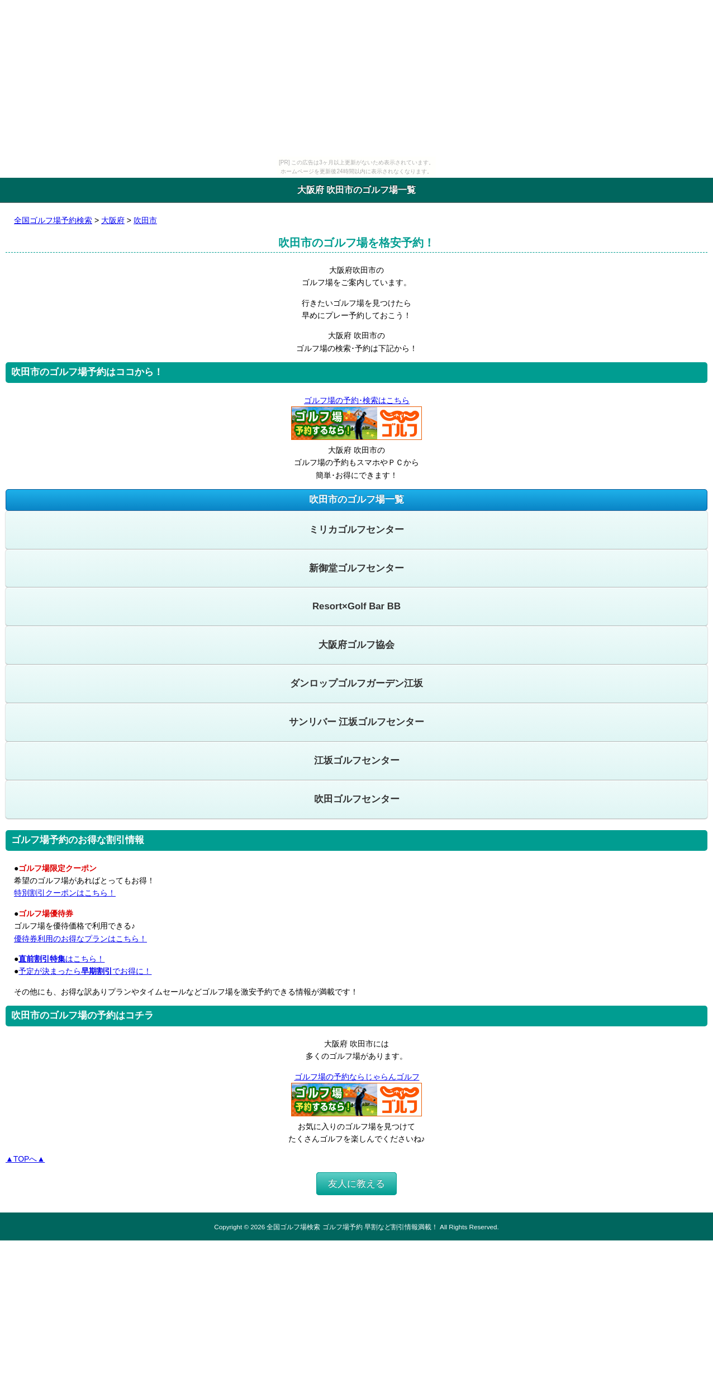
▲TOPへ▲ (25, 1158)
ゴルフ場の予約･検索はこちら (356, 400)
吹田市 (145, 220)
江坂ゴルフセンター (357, 760)
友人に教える (356, 1183)
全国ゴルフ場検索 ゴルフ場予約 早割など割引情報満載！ (352, 1226)
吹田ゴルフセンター (357, 799)
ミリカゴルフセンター (356, 529)
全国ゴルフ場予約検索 (53, 220)
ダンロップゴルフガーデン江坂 (356, 683)
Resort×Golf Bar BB (356, 606)
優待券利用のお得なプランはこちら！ (80, 938)
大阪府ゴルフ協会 (356, 645)
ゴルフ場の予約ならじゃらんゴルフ (357, 1076)
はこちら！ (61, 958)
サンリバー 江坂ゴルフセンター (357, 722)
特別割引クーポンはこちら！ (65, 892)
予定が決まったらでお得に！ (84, 971)
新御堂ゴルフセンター (356, 568)
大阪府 (113, 220)
